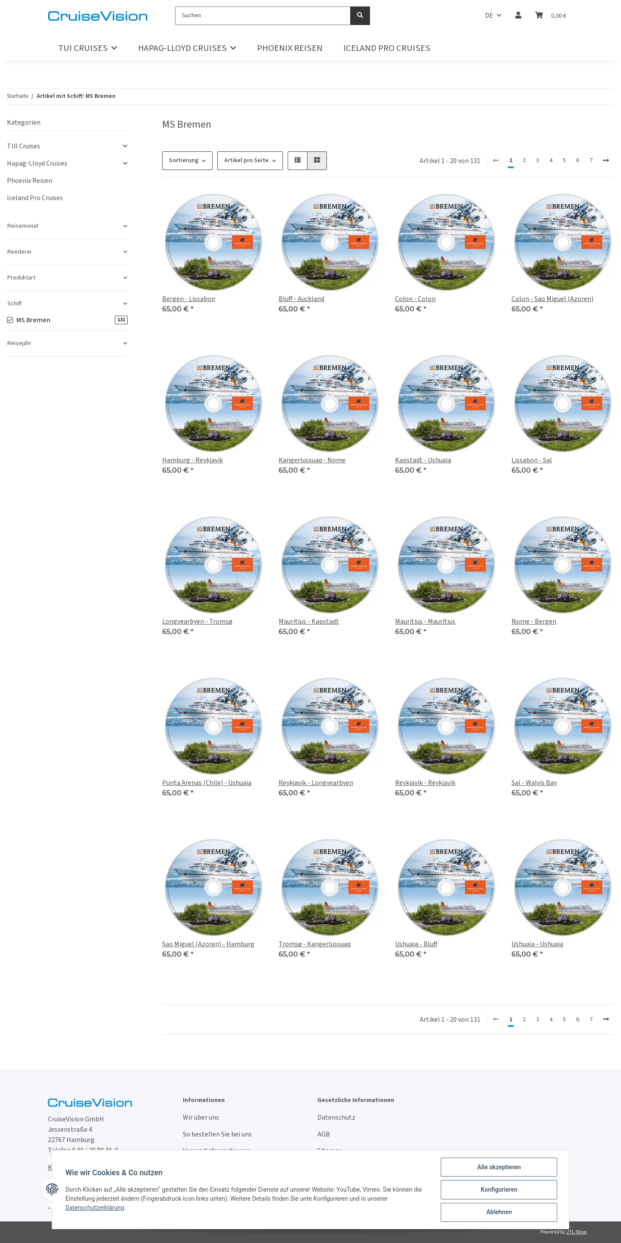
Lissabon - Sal (531, 460)
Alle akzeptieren (498, 1167)
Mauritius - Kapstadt (309, 621)
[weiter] (606, 161)
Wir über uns (201, 1117)
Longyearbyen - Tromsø (197, 621)
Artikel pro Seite (246, 160)
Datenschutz (336, 1117)
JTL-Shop (576, 1232)
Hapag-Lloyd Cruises (37, 163)
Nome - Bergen (533, 621)
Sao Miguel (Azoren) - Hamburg (208, 944)
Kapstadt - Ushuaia (423, 460)
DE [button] (489, 15)
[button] (518, 15)
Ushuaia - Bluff (416, 944)
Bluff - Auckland (301, 299)
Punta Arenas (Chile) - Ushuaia (206, 783)
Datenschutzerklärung (95, 1208)
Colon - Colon (415, 299)
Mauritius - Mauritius (425, 621)
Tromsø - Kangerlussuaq (315, 944)
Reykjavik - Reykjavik (425, 783)
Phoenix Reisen (29, 180)
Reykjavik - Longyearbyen (316, 783)
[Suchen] (263, 15)
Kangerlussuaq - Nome (312, 460)
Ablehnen (498, 1212)
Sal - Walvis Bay (534, 783)
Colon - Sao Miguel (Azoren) (552, 299)
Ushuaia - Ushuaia (537, 944)
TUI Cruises (23, 146)
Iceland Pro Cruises (35, 198)
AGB (323, 1134)
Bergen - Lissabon (188, 299)
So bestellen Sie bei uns (217, 1134)
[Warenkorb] (550, 15)
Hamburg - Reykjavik (192, 460)
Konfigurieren (498, 1189)
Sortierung (183, 160)
